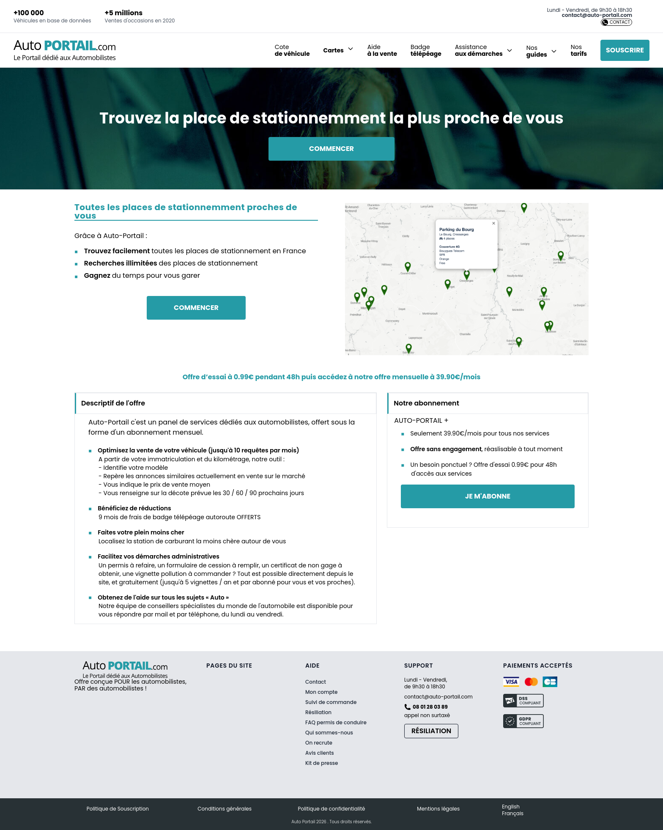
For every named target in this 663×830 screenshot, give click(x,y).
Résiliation (318, 712)
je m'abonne (487, 496)
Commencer (331, 148)
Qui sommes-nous (329, 732)
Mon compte (321, 692)
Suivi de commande (330, 702)
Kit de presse (321, 763)
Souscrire (625, 50)
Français (512, 813)
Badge (426, 50)
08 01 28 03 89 (430, 707)
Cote (292, 50)
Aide (382, 50)
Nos (579, 50)
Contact (315, 682)
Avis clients (319, 752)
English (511, 806)
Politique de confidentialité (331, 808)
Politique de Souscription (118, 808)
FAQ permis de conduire (336, 722)
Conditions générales (224, 808)
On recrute (318, 743)
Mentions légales (438, 808)
